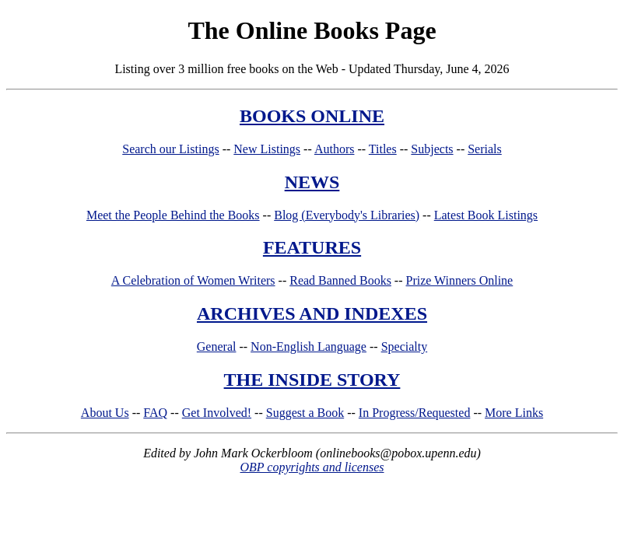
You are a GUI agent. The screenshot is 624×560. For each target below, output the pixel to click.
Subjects (432, 149)
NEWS (312, 182)
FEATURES (312, 247)
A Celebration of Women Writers (193, 280)
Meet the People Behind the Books (173, 215)
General (217, 346)
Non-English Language (308, 346)
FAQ (155, 412)
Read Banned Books (340, 280)
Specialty (404, 346)
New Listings (266, 149)
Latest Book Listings (486, 215)
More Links (514, 412)
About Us (105, 412)
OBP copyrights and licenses (312, 467)
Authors (334, 149)
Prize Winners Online (460, 280)
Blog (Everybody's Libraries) (346, 215)
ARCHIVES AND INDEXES (312, 313)
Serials (485, 149)
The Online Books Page (312, 30)
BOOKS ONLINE (312, 116)
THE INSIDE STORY (312, 379)
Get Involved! (216, 412)
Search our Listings (170, 149)
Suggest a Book (305, 412)
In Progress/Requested (415, 412)
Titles (383, 149)
